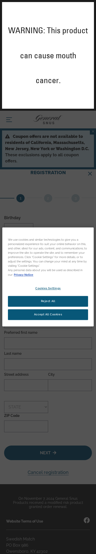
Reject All (48, 301)
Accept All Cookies (48, 314)
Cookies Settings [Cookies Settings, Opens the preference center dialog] (48, 288)
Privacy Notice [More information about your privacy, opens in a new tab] (23, 274)
